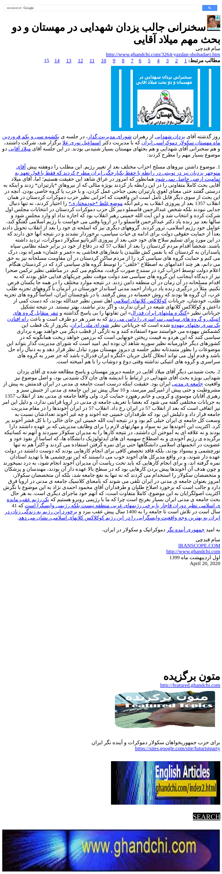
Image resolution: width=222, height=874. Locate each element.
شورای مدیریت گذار (110, 136)
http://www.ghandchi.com (193, 551)
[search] (101, 8)
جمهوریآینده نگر (186, 529)
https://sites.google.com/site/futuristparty (177, 748)
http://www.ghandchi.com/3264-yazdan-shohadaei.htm (163, 54)
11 (92, 60)
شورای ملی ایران (90, 325)
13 (68, 60)
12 (80, 60)
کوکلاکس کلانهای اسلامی (140, 301)
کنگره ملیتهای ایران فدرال (159, 313)
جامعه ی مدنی (187, 384)
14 (57, 60)
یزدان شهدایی (170, 136)
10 (103, 60)
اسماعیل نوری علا (81, 142)
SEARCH (206, 817)
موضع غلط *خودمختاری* (96, 203)
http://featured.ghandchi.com (190, 685)
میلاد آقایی (19, 149)
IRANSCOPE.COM (199, 545)
